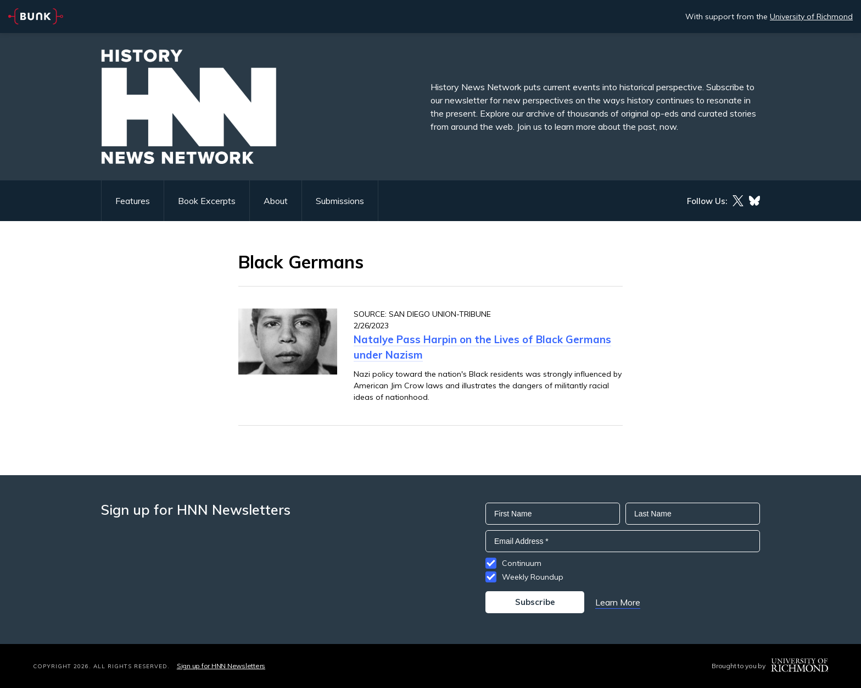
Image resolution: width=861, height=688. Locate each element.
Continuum (521, 563)
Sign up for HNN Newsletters (221, 666)
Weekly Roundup (532, 577)
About (276, 200)
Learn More (617, 602)
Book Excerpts (207, 200)
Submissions (340, 200)
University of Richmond (811, 16)
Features (132, 200)
